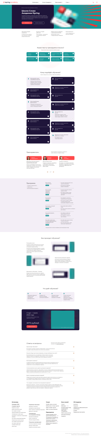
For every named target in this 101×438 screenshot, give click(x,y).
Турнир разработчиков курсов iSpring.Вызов (51, 415)
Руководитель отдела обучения (34, 408)
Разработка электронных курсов (34, 427)
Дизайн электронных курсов (17, 409)
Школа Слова (14, 426)
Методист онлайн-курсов (33, 425)
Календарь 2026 (15, 404)
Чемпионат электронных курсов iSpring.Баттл (51, 421)
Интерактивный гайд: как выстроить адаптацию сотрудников (66, 409)
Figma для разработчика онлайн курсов (19, 412)
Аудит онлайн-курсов (51, 407)
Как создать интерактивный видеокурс (19, 418)
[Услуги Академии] (46, 2)
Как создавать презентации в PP (17, 421)
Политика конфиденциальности (83, 434)
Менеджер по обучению (33, 406)
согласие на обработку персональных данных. (67, 327)
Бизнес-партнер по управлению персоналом (37, 409)
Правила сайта (74, 434)
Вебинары (63, 405)
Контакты (75, 404)
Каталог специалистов (33, 418)
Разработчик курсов (15, 407)
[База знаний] (58, 2)
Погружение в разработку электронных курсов (52, 418)
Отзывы (75, 410)
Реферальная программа (79, 412)
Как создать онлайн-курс (16, 423)
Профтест (63, 416)
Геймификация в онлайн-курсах (17, 414)
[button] (47, 172)
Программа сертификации (33, 416)
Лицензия (75, 405)
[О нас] (67, 2)
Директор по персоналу (33, 411)
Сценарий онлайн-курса (16, 424)
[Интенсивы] (35, 2)
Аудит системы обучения (51, 409)
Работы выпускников (66, 412)
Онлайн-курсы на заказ (51, 404)
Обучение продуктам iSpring (34, 419)
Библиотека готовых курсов (52, 405)
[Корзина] (93, 2)
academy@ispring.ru (60, 343)
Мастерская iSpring (65, 414)
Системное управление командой (35, 423)
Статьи (62, 404)
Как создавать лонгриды (16, 410)
